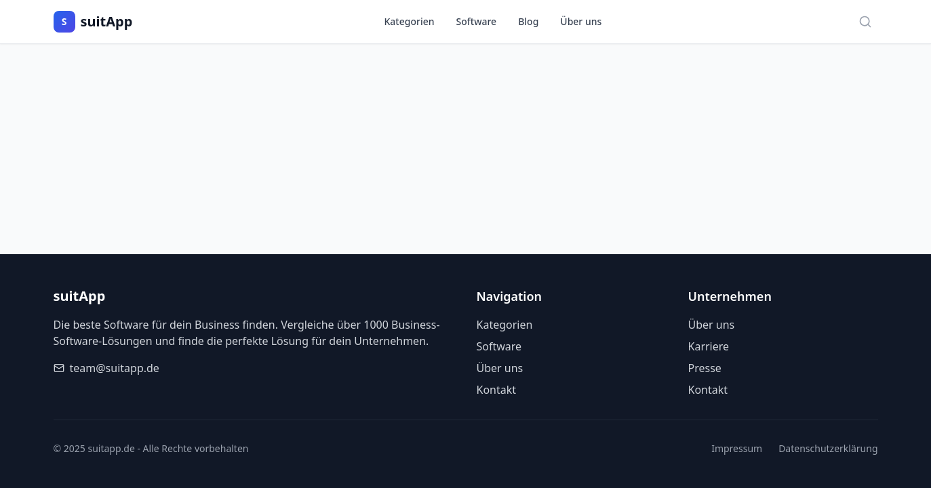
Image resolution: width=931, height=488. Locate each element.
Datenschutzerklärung (827, 448)
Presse (704, 368)
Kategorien (409, 21)
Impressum (736, 448)
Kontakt (497, 389)
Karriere (709, 346)
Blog (528, 21)
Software (476, 21)
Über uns (580, 21)
